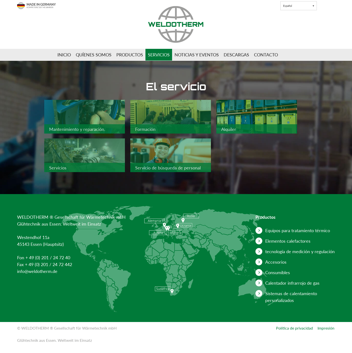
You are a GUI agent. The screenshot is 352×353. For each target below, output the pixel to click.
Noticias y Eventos (197, 54)
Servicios (159, 54)
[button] (298, 5)
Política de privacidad (294, 328)
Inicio (64, 54)
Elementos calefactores (287, 241)
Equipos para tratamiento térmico (297, 230)
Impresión (326, 328)
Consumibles (277, 272)
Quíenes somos (93, 54)
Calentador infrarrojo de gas (292, 283)
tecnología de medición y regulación (300, 251)
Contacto (266, 54)
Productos (129, 54)
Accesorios (275, 262)
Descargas (236, 54)
